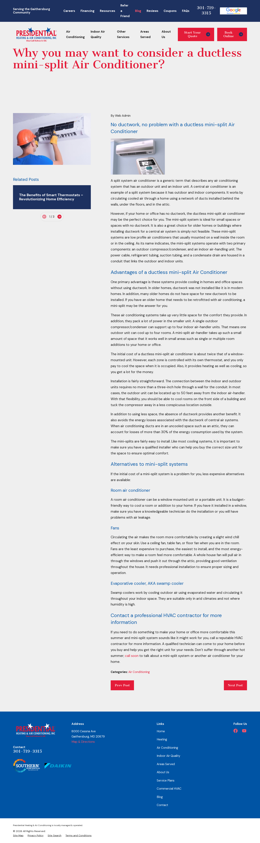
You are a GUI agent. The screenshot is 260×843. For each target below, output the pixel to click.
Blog (138, 11)
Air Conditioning (139, 672)
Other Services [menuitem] (123, 34)
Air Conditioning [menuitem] (75, 34)
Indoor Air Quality (168, 756)
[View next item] (59, 217)
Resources (107, 11)
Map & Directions (83, 742)
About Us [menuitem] (166, 34)
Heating (162, 739)
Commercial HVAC (169, 789)
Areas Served (166, 764)
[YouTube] (244, 731)
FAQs (185, 11)
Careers (69, 11)
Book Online (233, 34)
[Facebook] (235, 731)
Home (161, 731)
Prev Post (122, 685)
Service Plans (165, 780)
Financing (87, 11)
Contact (162, 805)
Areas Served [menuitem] (145, 34)
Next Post (235, 685)
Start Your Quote (197, 34)
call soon (131, 656)
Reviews (152, 11)
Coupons (170, 11)
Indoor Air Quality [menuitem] (98, 34)
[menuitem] (18, 835)
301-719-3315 (206, 10)
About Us (163, 772)
